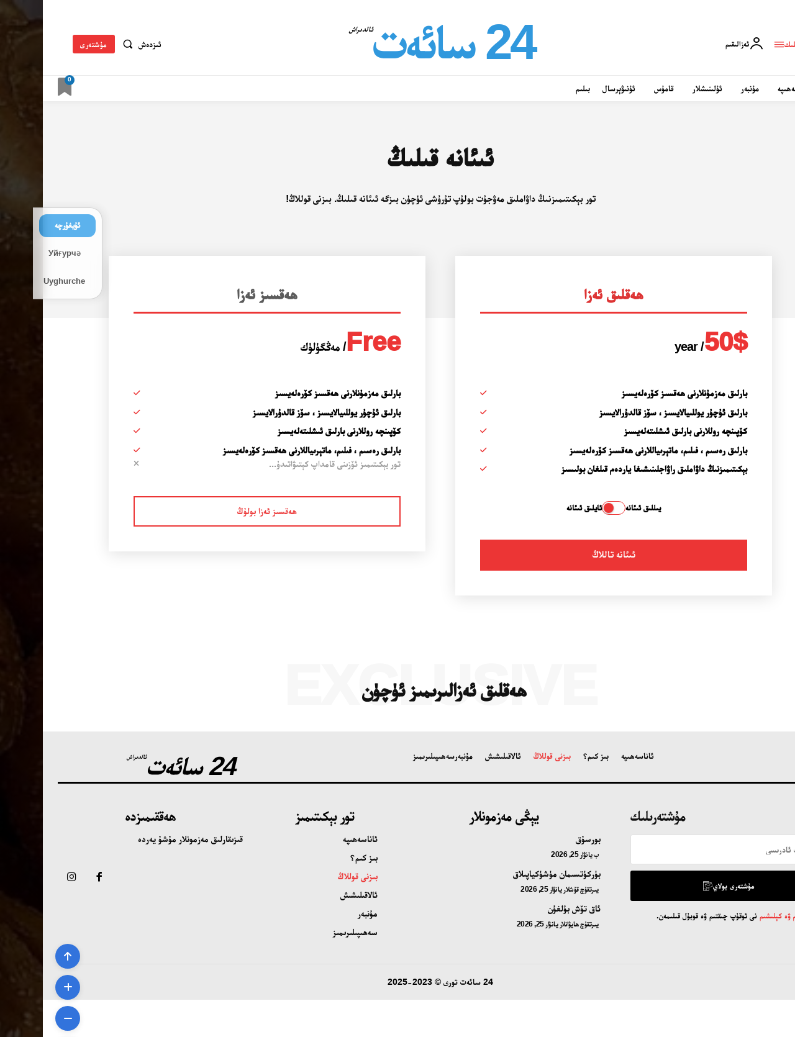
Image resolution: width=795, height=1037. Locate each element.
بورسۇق (545, 838)
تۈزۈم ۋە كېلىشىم (739, 915)
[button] (97, 44)
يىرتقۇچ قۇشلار (538, 889)
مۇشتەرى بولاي (685, 886)
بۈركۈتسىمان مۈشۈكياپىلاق (514, 873)
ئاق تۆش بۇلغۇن (531, 908)
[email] (684, 849)
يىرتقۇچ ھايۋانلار (536, 924)
